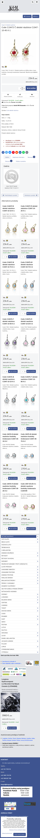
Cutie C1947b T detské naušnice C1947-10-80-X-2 (29, 379)
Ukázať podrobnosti (7, 833)
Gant (20, 619)
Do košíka (31, 88)
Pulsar (4, 644)
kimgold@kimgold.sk (6, 784)
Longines (20, 597)
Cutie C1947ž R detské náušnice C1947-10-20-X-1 (29, 208)
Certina (20, 602)
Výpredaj (20, 652)
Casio (3, 613)
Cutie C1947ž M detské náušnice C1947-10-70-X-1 (9, 264)
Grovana (20, 633)
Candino (4, 605)
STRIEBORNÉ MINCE (8, 649)
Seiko (3, 622)
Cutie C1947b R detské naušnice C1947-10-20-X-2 (27, 321)
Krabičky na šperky (8, 586)
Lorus (20, 646)
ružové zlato (6, 544)
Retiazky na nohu (8, 558)
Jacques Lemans (20, 641)
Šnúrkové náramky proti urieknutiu (15, 564)
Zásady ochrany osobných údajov (17, 830)
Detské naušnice (20, 536)
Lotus (4, 627)
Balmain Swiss (20, 600)
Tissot (20, 608)
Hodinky (20, 594)
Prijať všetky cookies (19, 834)
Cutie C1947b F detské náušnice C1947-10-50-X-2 (9, 321)
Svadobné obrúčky (20, 569)
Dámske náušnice (20, 553)
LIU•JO (20, 635)
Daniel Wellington (8, 638)
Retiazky (20, 555)
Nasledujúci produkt (31, 195)
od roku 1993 (15, 11)
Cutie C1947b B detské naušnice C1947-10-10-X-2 (9, 379)
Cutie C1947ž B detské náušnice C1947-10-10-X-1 (9, 208)
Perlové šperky (20, 577)
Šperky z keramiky (20, 583)
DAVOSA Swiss (20, 611)
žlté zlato (20, 539)
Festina (20, 624)
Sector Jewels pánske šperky (12, 588)
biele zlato (20, 542)
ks (5, 257)
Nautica (4, 630)
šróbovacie (6, 547)
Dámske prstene (20, 575)
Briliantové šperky (20, 580)
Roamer (20, 616)
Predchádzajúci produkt (10, 195)
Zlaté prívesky (20, 566)
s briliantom (6, 550)
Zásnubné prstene (20, 572)
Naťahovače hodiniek (9, 591)
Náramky (20, 561)
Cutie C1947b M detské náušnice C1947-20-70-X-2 (27, 264)
